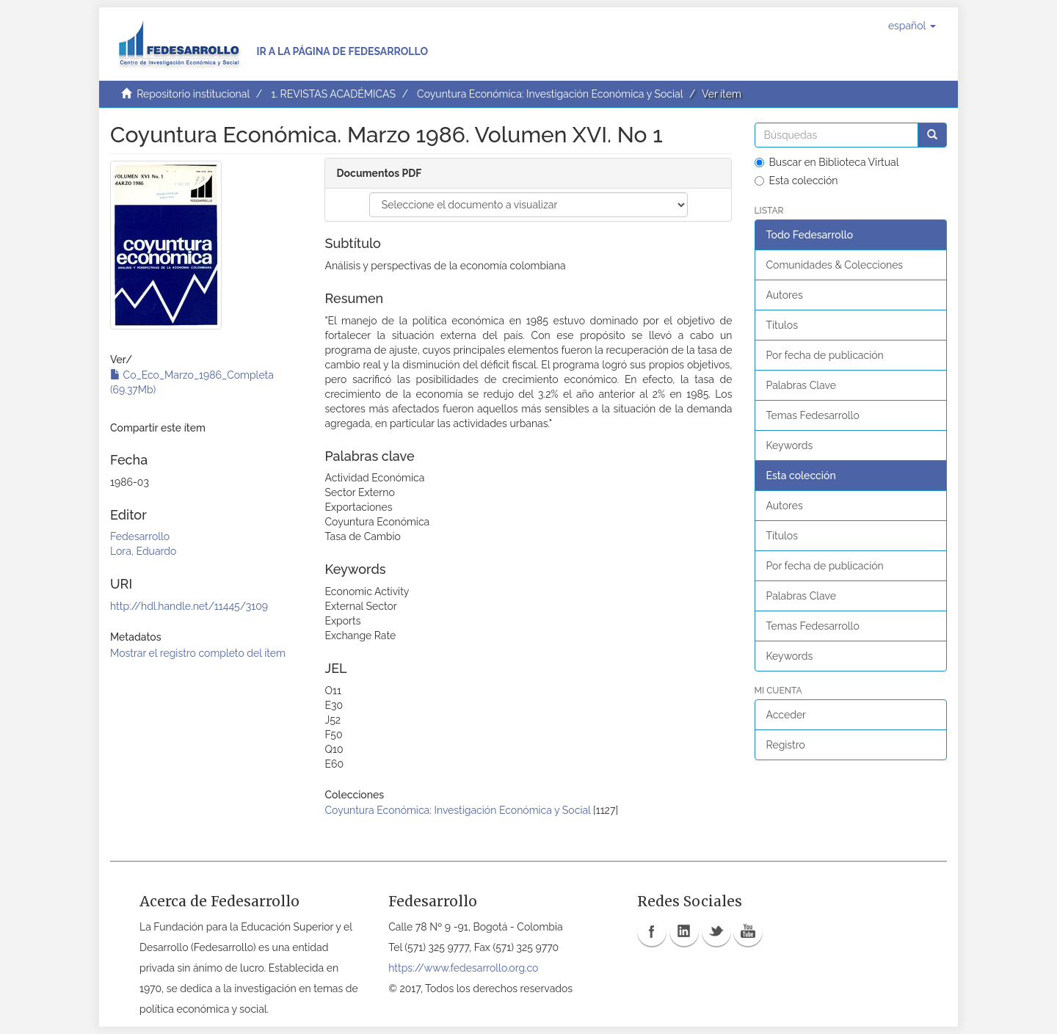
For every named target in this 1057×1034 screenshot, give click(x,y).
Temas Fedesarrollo (813, 415)
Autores (784, 295)
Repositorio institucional (193, 94)
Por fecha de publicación (825, 355)
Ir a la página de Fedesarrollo (342, 51)
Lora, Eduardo (143, 551)
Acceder (786, 715)
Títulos (782, 325)
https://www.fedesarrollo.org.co (463, 968)
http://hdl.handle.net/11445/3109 (189, 606)
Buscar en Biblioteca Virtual (827, 162)
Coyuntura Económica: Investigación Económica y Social (550, 94)
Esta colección (796, 180)
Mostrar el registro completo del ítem (198, 653)
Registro (785, 745)
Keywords (789, 445)
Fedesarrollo (140, 536)
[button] (912, 25)
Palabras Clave (801, 385)
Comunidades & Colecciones (835, 265)
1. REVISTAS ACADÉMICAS (333, 94)
